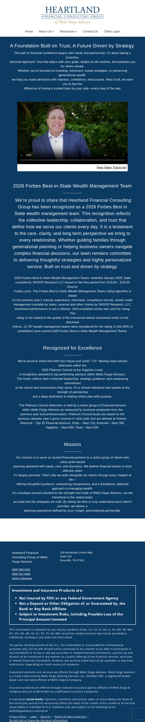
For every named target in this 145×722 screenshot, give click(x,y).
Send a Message (22, 578)
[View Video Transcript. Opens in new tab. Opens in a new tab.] (111, 167)
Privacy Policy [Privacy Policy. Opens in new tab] (17, 716)
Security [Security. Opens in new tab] (45, 716)
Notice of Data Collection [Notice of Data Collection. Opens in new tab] (70, 716)
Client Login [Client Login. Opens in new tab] (112, 31)
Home (29, 31)
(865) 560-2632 (21, 569)
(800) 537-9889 (21, 573)
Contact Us (90, 31)
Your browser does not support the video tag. (72, 133)
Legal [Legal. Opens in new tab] (33, 716)
